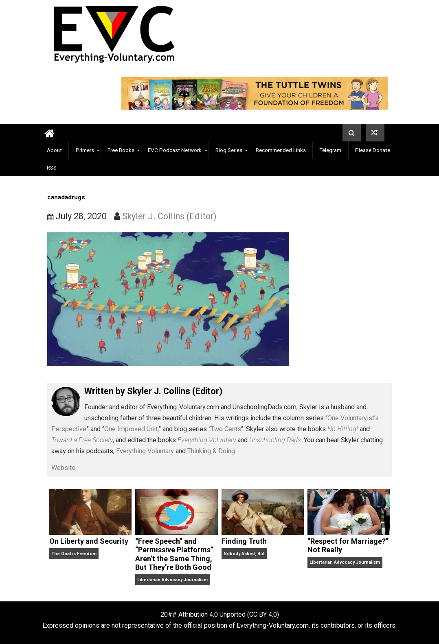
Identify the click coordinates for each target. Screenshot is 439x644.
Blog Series (228, 150)
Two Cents (226, 429)
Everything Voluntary (145, 451)
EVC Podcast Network (175, 150)
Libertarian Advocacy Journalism (172, 579)
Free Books (121, 150)
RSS (52, 167)
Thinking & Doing (211, 451)
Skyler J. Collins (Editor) (169, 216)
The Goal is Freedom (74, 553)
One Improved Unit (131, 429)
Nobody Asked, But (244, 553)
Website (63, 468)
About (54, 150)
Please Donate (372, 150)
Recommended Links (281, 150)
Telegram (330, 150)
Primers (85, 150)
